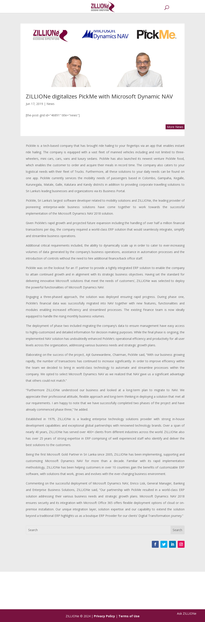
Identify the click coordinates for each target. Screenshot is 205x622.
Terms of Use (129, 616)
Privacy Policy (104, 616)
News (50, 104)
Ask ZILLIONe (186, 613)
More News (175, 127)
